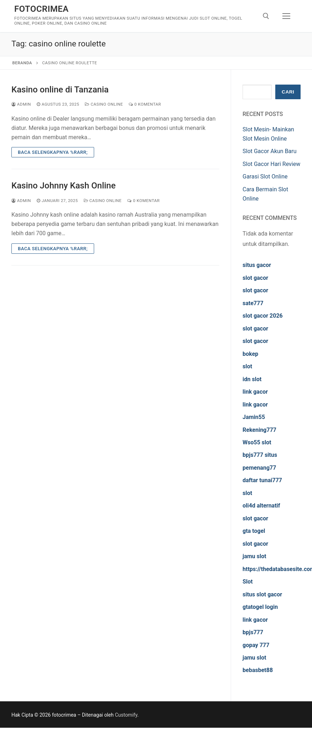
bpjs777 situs (259, 454)
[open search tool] (266, 16)
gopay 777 (255, 645)
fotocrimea (41, 9)
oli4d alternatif (261, 505)
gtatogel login (260, 607)
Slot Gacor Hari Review (271, 164)
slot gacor (255, 277)
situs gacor (256, 265)
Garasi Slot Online (264, 176)
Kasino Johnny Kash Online (63, 186)
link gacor (255, 391)
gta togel (253, 530)
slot (247, 366)
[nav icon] (286, 16)
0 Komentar (145, 104)
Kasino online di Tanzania (60, 90)
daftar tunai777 (262, 480)
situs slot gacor (262, 594)
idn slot (251, 379)
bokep (250, 353)
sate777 (252, 303)
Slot (247, 581)
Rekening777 (259, 429)
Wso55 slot (256, 442)
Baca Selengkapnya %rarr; (53, 152)
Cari (288, 92)
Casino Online (104, 104)
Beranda (22, 62)
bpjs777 (252, 632)
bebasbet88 (257, 670)
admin (21, 104)
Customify (126, 715)
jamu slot (254, 556)
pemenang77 (259, 467)
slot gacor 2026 (262, 315)
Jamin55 (253, 417)
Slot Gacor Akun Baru (269, 151)
